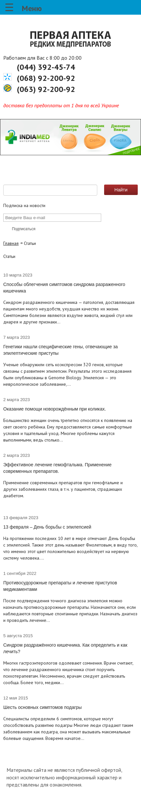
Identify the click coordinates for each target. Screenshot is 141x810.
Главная (11, 243)
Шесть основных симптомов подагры (42, 707)
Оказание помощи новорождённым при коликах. (54, 409)
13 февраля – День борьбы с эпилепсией (47, 527)
